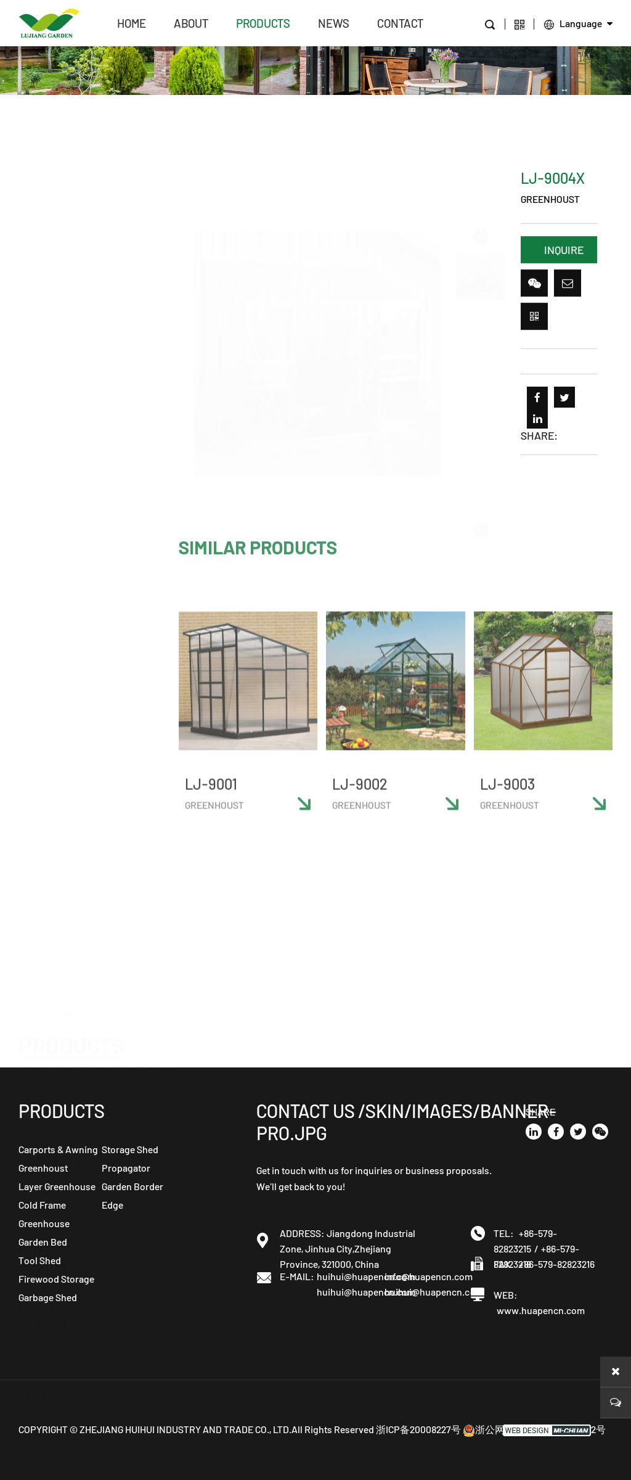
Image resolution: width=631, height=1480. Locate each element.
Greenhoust (63, 379)
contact (400, 23)
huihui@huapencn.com (351, 1276)
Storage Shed (69, 687)
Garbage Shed (69, 651)
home (131, 23)
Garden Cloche (73, 724)
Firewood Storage (54, 605)
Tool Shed (55, 560)
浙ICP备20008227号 (418, 1429)
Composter (59, 941)
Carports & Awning (61, 334)
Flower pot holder (61, 987)
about (191, 23)
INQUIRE (564, 252)
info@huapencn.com (418, 1276)
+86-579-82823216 (557, 1264)
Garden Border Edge (74, 860)
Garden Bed (61, 524)
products (263, 23)
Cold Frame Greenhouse (63, 478)
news (333, 23)
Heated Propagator (62, 769)
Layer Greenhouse (63, 424)
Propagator (62, 814)
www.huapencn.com (541, 1310)
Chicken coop (67, 1032)
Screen (45, 905)
